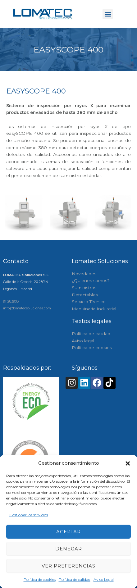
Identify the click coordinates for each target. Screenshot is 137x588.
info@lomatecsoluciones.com (27, 308)
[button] (128, 463)
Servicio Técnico (89, 301)
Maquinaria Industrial (94, 308)
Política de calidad (74, 579)
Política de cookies (40, 579)
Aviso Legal (104, 579)
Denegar (68, 549)
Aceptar (68, 532)
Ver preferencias (68, 566)
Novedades (84, 273)
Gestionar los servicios (28, 515)
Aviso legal (83, 340)
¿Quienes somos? (91, 280)
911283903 (11, 301)
